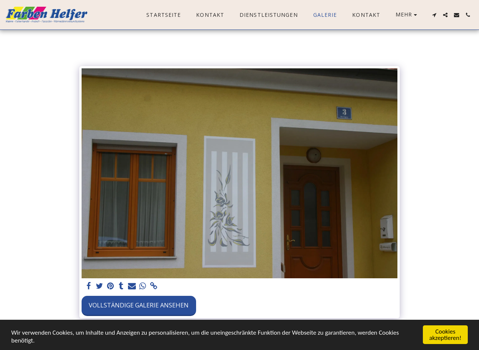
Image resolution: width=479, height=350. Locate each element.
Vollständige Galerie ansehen (139, 305)
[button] (434, 15)
